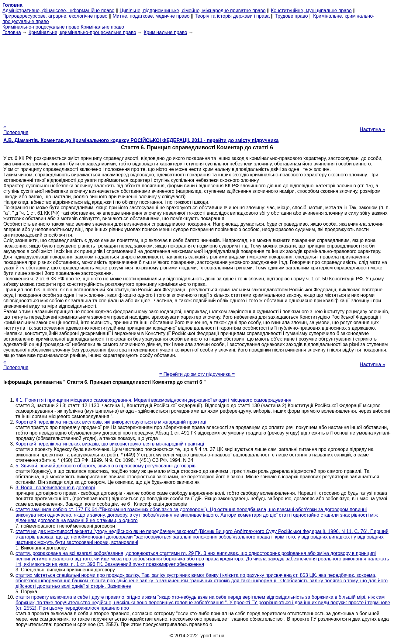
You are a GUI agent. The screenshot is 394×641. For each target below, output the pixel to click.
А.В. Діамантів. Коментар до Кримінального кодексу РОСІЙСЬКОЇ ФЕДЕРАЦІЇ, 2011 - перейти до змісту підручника (141, 140)
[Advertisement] (197, 77)
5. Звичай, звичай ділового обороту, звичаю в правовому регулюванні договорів (105, 465)
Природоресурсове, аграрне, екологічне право (54, 16)
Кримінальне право (102, 26)
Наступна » (372, 129)
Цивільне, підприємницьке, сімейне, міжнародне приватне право (193, 10)
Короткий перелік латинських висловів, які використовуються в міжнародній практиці (111, 421)
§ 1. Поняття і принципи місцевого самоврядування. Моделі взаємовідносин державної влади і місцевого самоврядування (153, 400)
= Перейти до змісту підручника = (197, 374)
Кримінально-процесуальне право (40, 26)
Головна (11, 32)
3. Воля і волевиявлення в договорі (55, 487)
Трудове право (291, 16)
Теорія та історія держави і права (232, 16)
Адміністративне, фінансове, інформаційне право (58, 10)
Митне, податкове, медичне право (151, 16)
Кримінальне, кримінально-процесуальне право (82, 32)
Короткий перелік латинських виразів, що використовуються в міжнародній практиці (110, 443)
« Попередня (15, 129)
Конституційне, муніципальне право (311, 10)
